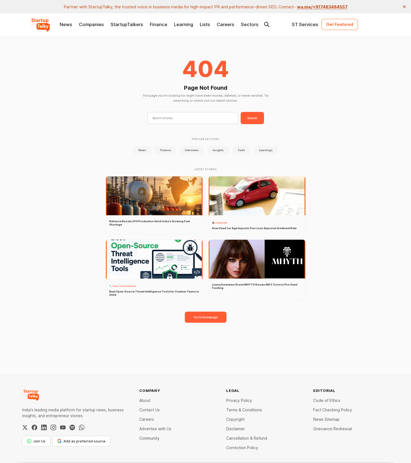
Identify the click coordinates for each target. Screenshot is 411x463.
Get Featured (339, 24)
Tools (241, 150)
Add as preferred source (81, 441)
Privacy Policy (239, 400)
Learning (183, 24)
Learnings (266, 150)
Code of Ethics (326, 400)
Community (149, 438)
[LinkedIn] (44, 427)
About (144, 400)
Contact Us (149, 409)
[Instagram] (53, 427)
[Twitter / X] (25, 427)
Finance (158, 24)
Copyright (235, 419)
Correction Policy (242, 447)
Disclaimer (235, 428)
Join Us (36, 441)
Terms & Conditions (244, 409)
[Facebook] (34, 427)
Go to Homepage (206, 317)
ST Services (305, 24)
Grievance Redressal (332, 428)
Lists (205, 24)
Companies (91, 24)
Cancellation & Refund (246, 438)
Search (252, 118)
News (66, 24)
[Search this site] (266, 24)
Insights (218, 150)
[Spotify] (72, 427)
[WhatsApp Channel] (81, 427)
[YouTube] (63, 427)
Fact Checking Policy (332, 409)
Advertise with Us (155, 428)
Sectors (249, 24)
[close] (404, 6)
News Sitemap (326, 419)
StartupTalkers (127, 24)
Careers (225, 24)
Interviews (192, 150)
